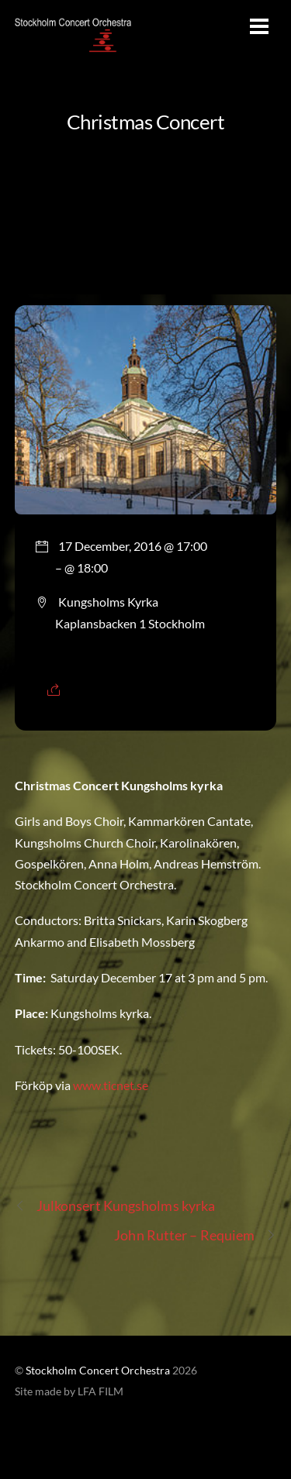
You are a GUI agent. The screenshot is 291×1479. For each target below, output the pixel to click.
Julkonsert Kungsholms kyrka (115, 1205)
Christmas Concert (145, 121)
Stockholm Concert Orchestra (98, 1370)
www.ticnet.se (109, 1085)
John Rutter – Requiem (195, 1235)
